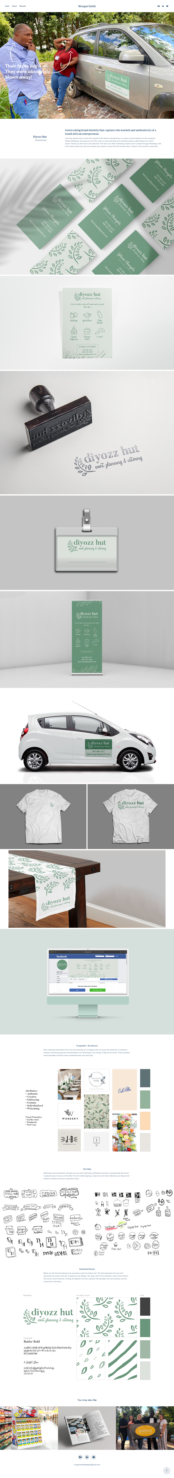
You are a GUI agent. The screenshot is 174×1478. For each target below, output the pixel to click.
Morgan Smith (87, 6)
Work (7, 6)
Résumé (23, 6)
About (14, 6)
